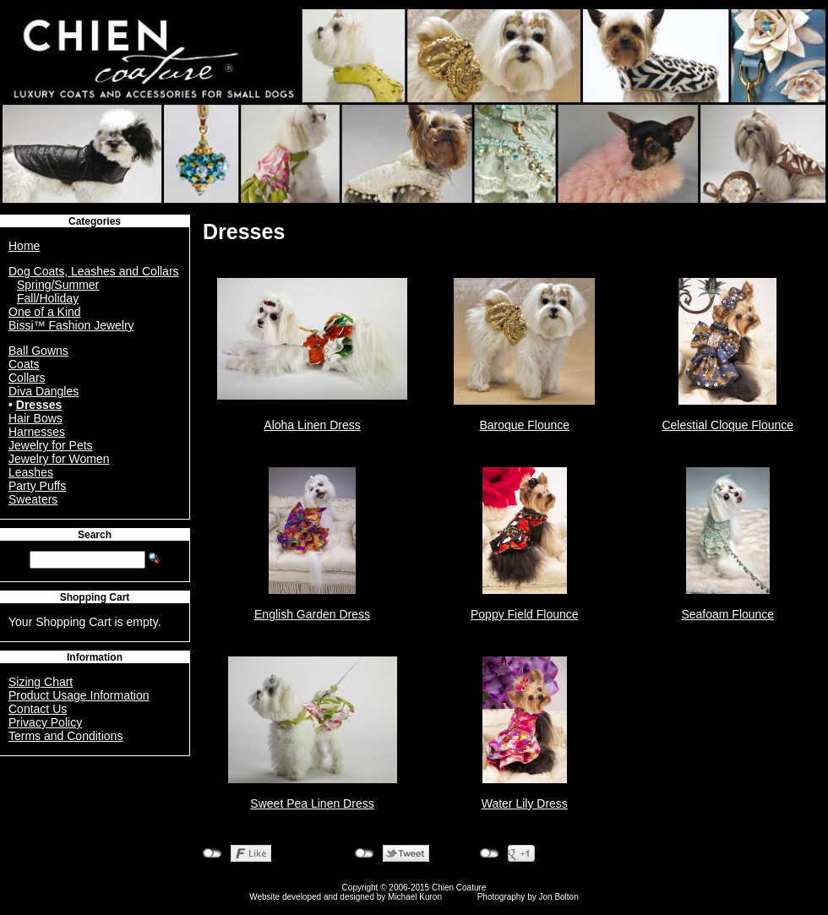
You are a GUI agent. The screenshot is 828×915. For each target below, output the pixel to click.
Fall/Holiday (48, 298)
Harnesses (36, 431)
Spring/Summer (58, 284)
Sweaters (32, 499)
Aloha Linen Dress (312, 425)
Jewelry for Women (59, 459)
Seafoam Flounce (727, 614)
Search (95, 535)
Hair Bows (35, 418)
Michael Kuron (415, 896)
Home (24, 246)
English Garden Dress (312, 614)
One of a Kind (44, 312)
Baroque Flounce (524, 425)
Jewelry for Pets (50, 445)
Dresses (39, 404)
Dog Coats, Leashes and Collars (93, 271)
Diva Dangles (43, 391)
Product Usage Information (79, 695)
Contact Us (37, 709)
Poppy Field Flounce (525, 614)
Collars (27, 377)
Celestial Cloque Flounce (727, 425)
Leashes (30, 472)
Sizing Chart (40, 682)
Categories (94, 221)
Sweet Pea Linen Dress (311, 803)
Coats (24, 364)
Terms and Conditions (65, 736)
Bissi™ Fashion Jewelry (71, 325)
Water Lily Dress (525, 803)
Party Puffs (37, 486)
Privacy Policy (45, 722)
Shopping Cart (95, 597)
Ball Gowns (38, 350)
